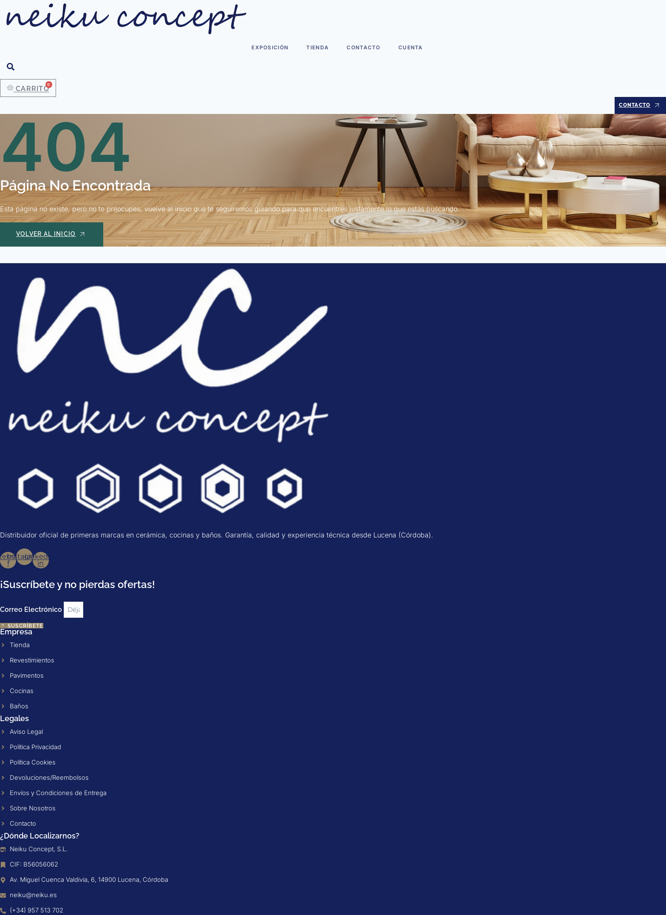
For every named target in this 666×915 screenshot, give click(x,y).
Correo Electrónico (32, 595)
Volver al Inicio (52, 236)
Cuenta (409, 46)
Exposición (271, 46)
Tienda (318, 46)
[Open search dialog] (10, 68)
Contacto (363, 46)
